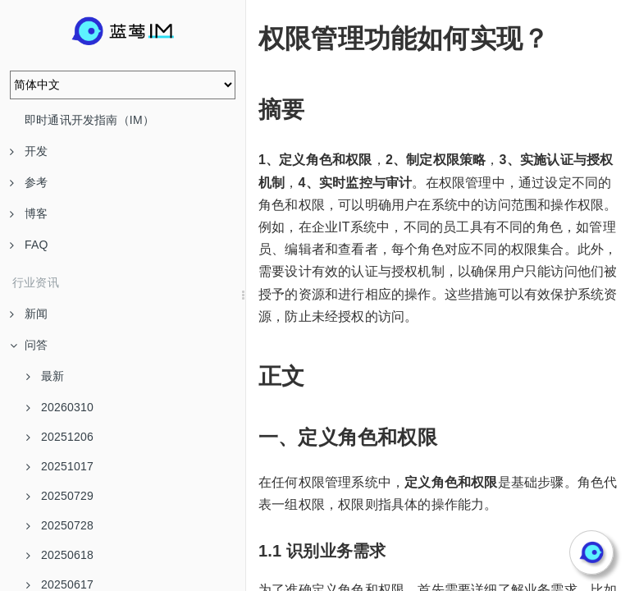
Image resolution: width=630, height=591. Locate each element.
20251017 (60, 466)
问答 (29, 344)
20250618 (60, 554)
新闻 (29, 313)
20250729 (60, 495)
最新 (45, 376)
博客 (29, 213)
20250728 (60, 525)
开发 (29, 151)
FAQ (29, 244)
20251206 (60, 436)
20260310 (60, 407)
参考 (29, 182)
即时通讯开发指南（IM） (89, 119)
